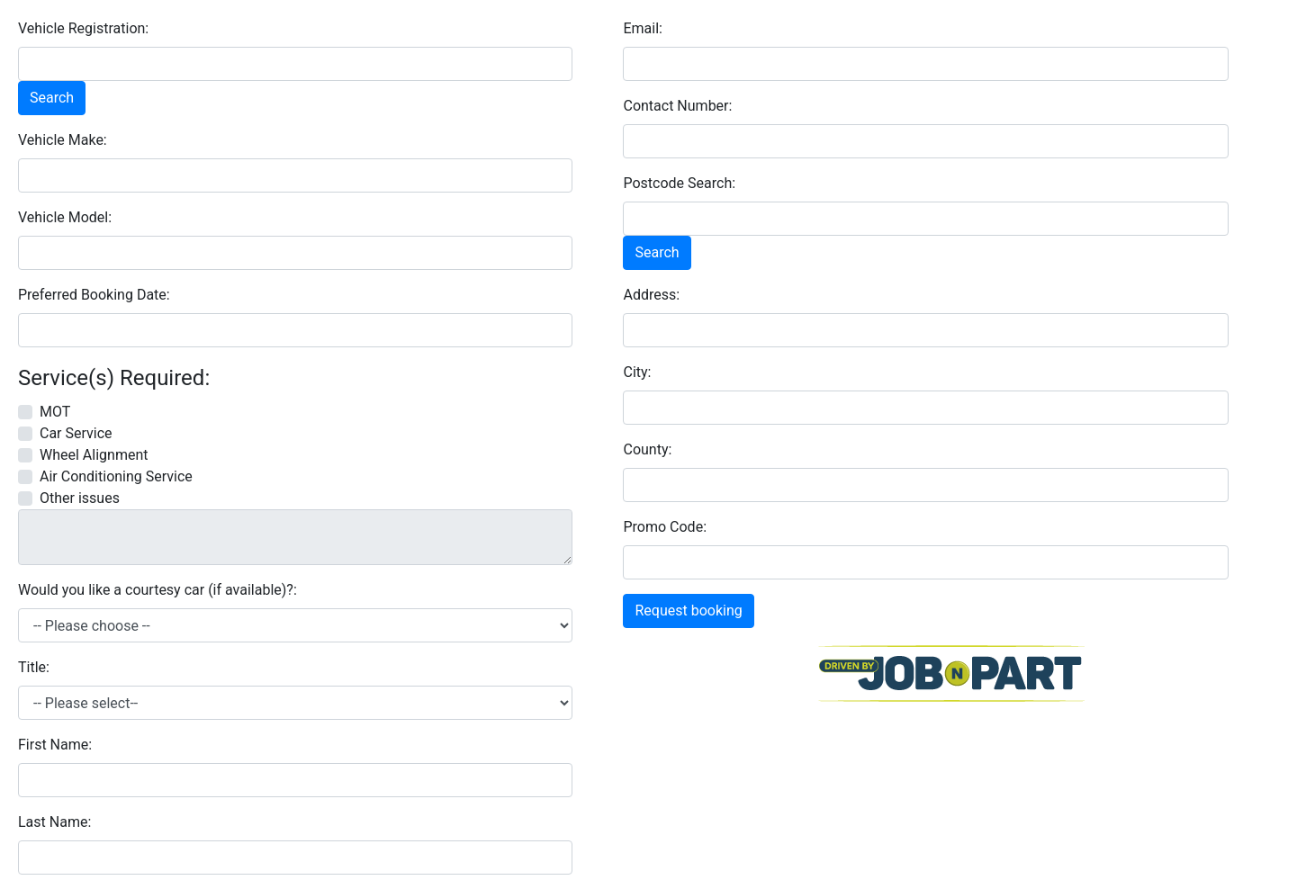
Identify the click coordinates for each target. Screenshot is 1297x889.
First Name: (55, 744)
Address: (651, 294)
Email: (642, 28)
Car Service (76, 433)
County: (647, 449)
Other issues (80, 498)
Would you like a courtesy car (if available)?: (157, 589)
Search (52, 97)
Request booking (688, 610)
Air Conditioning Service (116, 476)
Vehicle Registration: (83, 28)
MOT (55, 411)
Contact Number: (677, 105)
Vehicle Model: (65, 217)
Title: (34, 667)
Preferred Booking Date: (94, 294)
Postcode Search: (679, 183)
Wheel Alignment (94, 454)
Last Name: (54, 822)
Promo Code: (665, 526)
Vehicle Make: (62, 139)
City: (637, 372)
